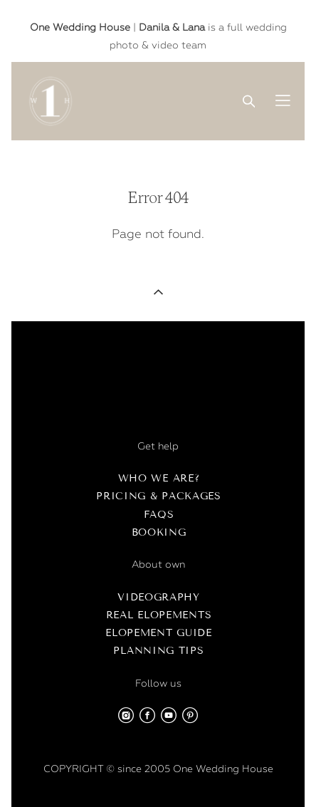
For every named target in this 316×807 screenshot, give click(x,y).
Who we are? (159, 478)
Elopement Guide (158, 633)
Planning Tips (158, 651)
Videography (158, 597)
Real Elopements (159, 615)
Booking (159, 532)
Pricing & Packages (158, 496)
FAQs (159, 515)
